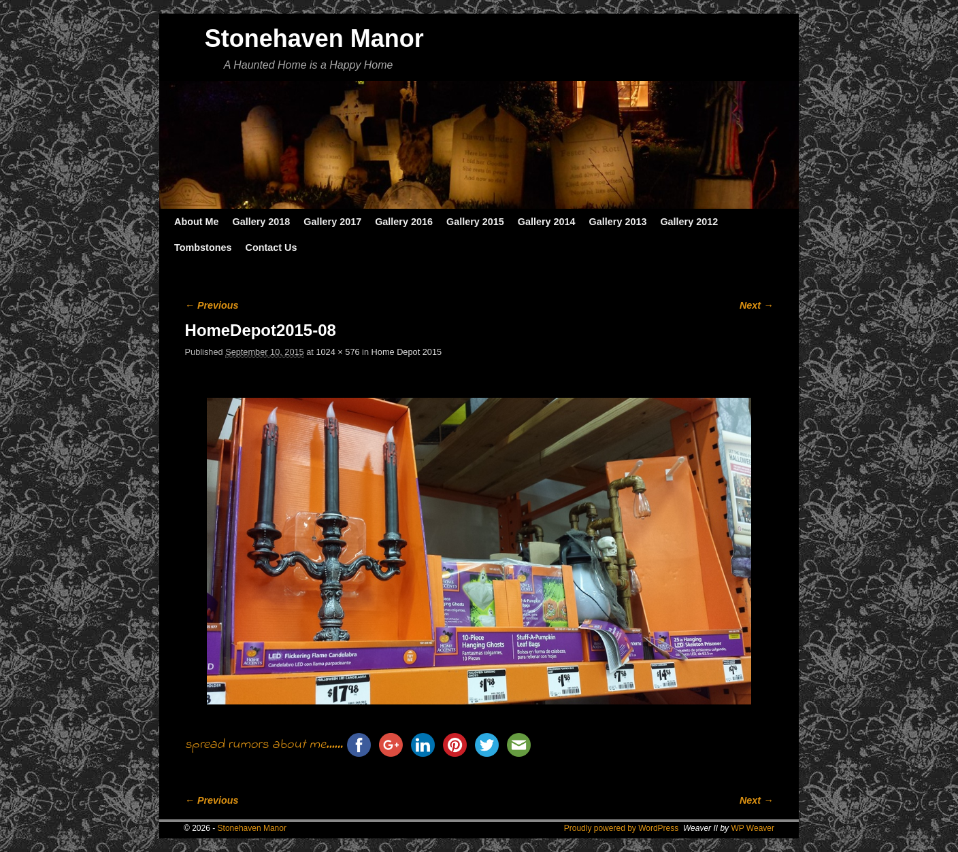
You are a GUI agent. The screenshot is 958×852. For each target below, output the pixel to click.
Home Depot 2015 (406, 352)
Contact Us (271, 247)
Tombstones (202, 247)
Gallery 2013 (618, 221)
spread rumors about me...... (264, 745)
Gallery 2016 (404, 221)
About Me (196, 221)
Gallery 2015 (475, 221)
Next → (756, 305)
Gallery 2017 (332, 221)
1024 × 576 (337, 352)
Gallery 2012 (689, 221)
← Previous (212, 305)
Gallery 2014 (547, 221)
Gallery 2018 (262, 221)
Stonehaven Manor (314, 38)
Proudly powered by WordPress (621, 828)
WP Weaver (752, 828)
